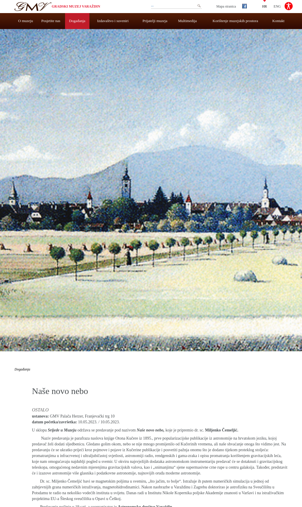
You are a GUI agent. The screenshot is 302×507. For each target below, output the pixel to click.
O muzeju (25, 21)
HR (264, 6)
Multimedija (187, 21)
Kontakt (278, 21)
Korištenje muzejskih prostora (235, 21)
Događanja (77, 21)
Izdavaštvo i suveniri (113, 21)
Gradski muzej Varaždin (76, 6)
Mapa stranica (226, 6)
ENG (277, 6)
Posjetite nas (50, 21)
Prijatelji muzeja (155, 21)
